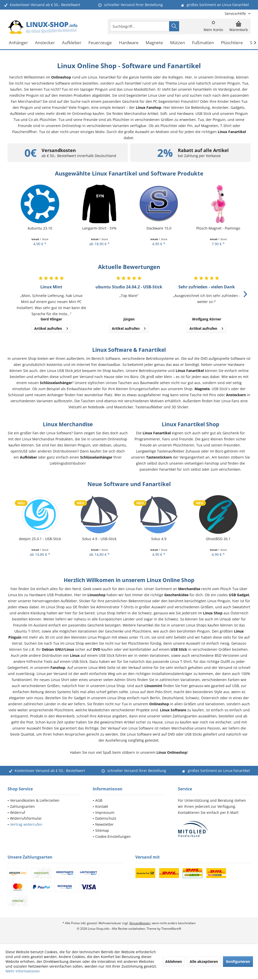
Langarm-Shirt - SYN (99, 228)
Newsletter (104, 824)
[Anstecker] (44, 42)
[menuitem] (235, 13)
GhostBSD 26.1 (218, 538)
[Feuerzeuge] (100, 42)
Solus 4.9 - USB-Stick (99, 538)
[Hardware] (128, 42)
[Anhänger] (18, 42)
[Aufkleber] (71, 42)
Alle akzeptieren (204, 961)
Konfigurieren (238, 961)
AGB (98, 800)
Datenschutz (105, 818)
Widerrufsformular (26, 818)
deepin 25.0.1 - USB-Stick (40, 538)
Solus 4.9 (158, 538)
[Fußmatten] (202, 42)
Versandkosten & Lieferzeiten (34, 800)
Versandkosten (139, 923)
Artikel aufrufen (51, 327)
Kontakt (101, 806)
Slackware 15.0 (158, 228)
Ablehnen (173, 961)
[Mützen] (177, 42)
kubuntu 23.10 (40, 228)
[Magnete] (154, 42)
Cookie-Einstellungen (113, 836)
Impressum (104, 812)
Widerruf (17, 812)
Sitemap (102, 830)
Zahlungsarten (22, 806)
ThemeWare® (171, 928)
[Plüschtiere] (231, 42)
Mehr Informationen (23, 971)
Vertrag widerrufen (26, 824)
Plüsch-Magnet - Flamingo (218, 228)
